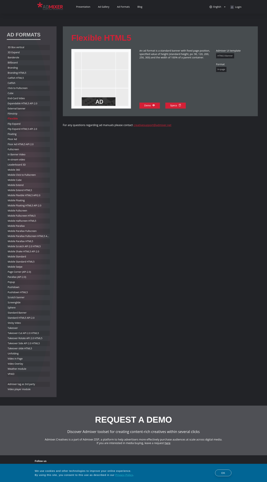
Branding (13, 67)
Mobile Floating (16, 200)
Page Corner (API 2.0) (19, 271)
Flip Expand (14, 123)
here (167, 443)
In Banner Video (16, 154)
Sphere (11, 307)
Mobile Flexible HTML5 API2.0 (24, 195)
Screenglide (14, 302)
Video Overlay (15, 363)
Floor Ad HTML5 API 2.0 (21, 144)
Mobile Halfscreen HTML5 (22, 220)
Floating (12, 134)
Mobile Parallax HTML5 (20, 241)
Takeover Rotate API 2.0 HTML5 (25, 338)
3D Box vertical (16, 47)
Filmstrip (12, 113)
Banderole (13, 57)
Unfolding (13, 353)
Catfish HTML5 (16, 77)
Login (235, 7)
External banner (16, 108)
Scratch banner (16, 297)
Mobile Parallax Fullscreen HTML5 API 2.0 (29, 236)
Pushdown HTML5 (18, 292)
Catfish (11, 83)
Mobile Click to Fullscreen (22, 174)
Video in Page (15, 358)
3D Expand (14, 52)
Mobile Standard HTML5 (21, 261)
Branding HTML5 (17, 72)
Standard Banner (17, 312)
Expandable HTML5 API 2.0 (22, 103)
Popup (11, 282)
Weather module (17, 368)
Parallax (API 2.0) (17, 277)
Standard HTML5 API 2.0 (21, 317)
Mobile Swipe (15, 266)
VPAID (11, 373)
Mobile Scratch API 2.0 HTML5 (24, 246)
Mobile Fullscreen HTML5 (22, 215)
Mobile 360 (14, 169)
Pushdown (13, 287)
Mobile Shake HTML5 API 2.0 (23, 251)
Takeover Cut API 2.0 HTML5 (23, 333)
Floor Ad (12, 139)
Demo (149, 105)
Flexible (13, 118)
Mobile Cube (15, 180)
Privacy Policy (124, 474)
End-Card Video (16, 98)
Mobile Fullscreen (17, 210)
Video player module (19, 389)
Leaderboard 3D (17, 164)
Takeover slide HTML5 (20, 348)
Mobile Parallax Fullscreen (22, 231)
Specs (176, 105)
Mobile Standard (17, 256)
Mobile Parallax (16, 225)
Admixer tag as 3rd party (21, 384)
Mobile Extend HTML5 (20, 190)
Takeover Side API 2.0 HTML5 (24, 343)
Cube (10, 93)
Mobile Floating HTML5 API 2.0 (24, 205)
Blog (139, 6)
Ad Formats (123, 6)
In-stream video (16, 159)
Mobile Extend (15, 185)
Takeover (13, 328)
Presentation (83, 6)
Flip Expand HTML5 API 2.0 (22, 128)
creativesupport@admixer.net (152, 125)
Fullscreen (13, 149)
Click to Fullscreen (18, 88)
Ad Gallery (103, 6)
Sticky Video (14, 322)
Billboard (13, 62)
